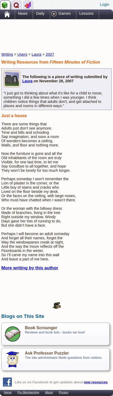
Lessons (86, 13)
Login (104, 4)
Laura (36, 54)
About (49, 392)
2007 (50, 54)
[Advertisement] (43, 31)
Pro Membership (28, 392)
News (22, 13)
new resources (96, 382)
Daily (40, 13)
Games (64, 13)
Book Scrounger (41, 328)
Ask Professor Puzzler (47, 353)
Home (8, 392)
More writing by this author (29, 267)
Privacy (63, 392)
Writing (7, 54)
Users (22, 54)
